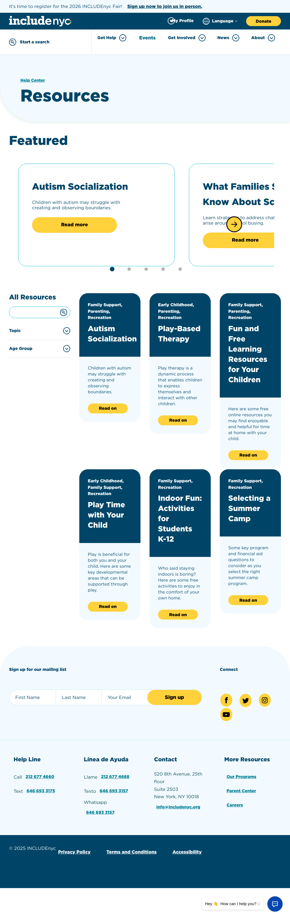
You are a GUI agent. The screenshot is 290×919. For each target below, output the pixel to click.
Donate (263, 21)
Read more (74, 241)
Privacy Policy (73, 883)
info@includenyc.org (179, 841)
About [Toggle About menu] (263, 38)
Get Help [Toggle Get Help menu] (113, 38)
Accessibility (182, 883)
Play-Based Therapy (176, 365)
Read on (107, 435)
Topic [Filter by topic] (15, 357)
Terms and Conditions (129, 883)
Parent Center (242, 824)
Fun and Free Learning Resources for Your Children (250, 380)
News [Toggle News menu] (229, 38)
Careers (235, 837)
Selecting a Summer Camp (250, 535)
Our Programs (242, 811)
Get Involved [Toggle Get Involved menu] (187, 38)
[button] (234, 237)
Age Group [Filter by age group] (20, 375)
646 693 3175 (41, 824)
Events (148, 38)
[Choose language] (220, 21)
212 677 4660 (40, 811)
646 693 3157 (114, 824)
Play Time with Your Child (109, 541)
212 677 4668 (115, 811)
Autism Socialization (74, 192)
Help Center (33, 79)
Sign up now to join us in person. (164, 6)
